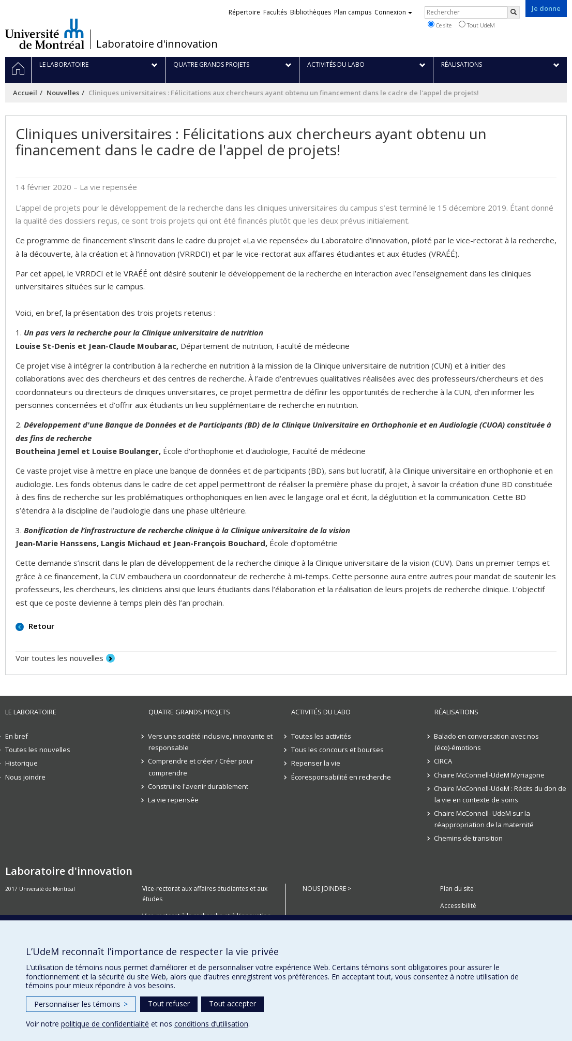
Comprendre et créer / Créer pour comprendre (201, 766)
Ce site (439, 25)
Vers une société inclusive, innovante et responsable (210, 741)
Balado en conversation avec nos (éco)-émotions (486, 741)
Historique (21, 763)
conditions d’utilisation (211, 1024)
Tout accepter (232, 1003)
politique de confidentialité (105, 1024)
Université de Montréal (44, 33)
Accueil (25, 92)
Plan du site (457, 888)
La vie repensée (173, 799)
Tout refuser (169, 1003)
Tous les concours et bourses (337, 749)
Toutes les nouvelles (37, 749)
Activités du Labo (321, 711)
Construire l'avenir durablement (198, 786)
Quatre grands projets (189, 711)
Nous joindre (25, 777)
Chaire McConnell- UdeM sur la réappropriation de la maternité (484, 819)
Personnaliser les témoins (81, 1004)
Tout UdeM (477, 25)
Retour (40, 626)
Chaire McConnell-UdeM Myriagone (489, 775)
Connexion (393, 12)
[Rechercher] (513, 12)
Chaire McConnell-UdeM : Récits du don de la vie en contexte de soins (500, 794)
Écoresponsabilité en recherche (341, 777)
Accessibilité (458, 905)
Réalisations (456, 711)
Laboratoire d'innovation (157, 44)
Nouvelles (63, 92)
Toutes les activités (321, 736)
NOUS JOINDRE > (327, 888)
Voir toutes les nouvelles (59, 658)
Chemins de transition (468, 838)
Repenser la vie (315, 763)
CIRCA (443, 761)
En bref (16, 736)
